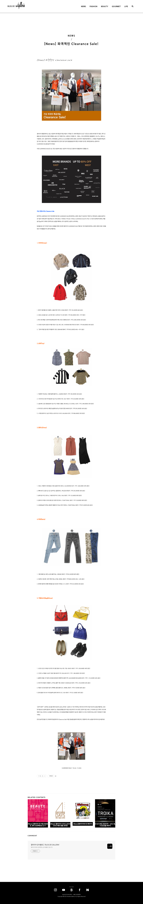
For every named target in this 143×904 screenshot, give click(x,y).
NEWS (83, 6)
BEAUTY (104, 6)
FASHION (93, 6)
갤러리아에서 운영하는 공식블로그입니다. (42, 847)
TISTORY (71, 887)
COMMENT (32, 835)
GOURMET (116, 6)
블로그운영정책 (77, 894)
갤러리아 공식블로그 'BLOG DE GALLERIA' (45, 845)
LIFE (126, 6)
